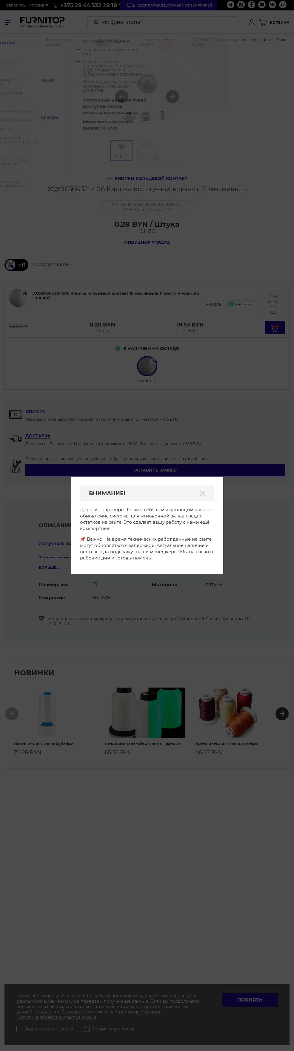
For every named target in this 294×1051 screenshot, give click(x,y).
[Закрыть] (202, 493)
